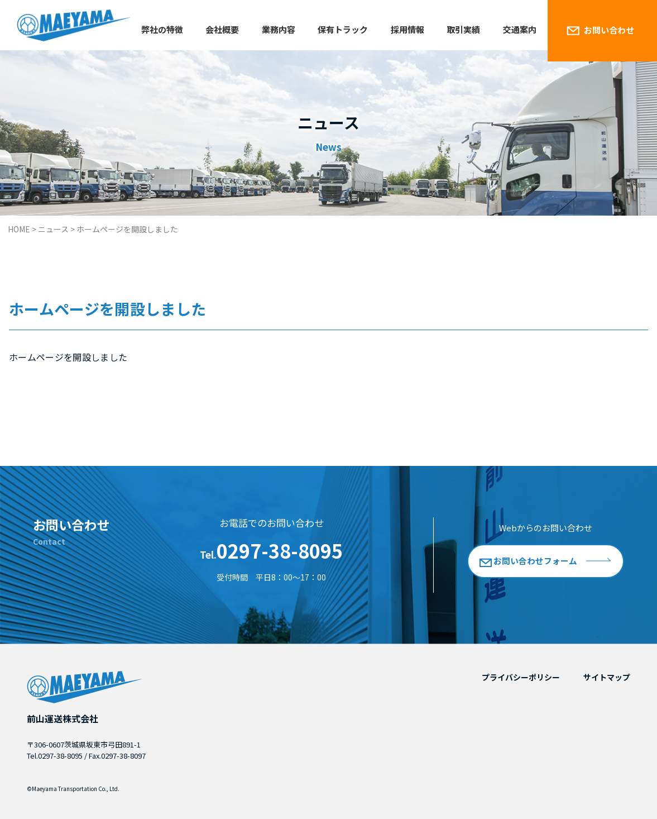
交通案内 (519, 29)
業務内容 (278, 29)
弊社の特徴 (162, 29)
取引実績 (463, 29)
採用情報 (407, 29)
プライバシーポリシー (521, 677)
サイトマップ (606, 677)
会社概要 (222, 29)
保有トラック (343, 29)
